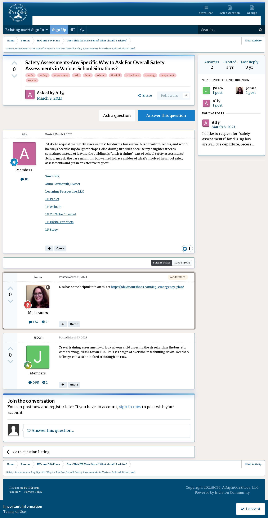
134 (33, 322)
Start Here (206, 12)
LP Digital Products (59, 222)
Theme (15, 491)
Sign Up (59, 30)
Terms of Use (14, 511)
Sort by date (182, 262)
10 (24, 179)
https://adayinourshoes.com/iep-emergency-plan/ (147, 287)
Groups (252, 12)
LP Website (53, 207)
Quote (60, 248)
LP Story (51, 229)
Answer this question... (50, 430)
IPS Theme (16, 487)
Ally (59, 92)
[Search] (216, 29)
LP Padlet (52, 199)
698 (33, 382)
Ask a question (117, 115)
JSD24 (38, 337)
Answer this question (166, 115)
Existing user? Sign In (26, 29)
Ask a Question (230, 12)
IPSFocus (33, 487)
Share (145, 95)
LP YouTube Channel (60, 214)
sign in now (130, 406)
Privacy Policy (33, 491)
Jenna (38, 277)
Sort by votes (161, 262)
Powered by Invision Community (222, 492)
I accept (250, 508)
